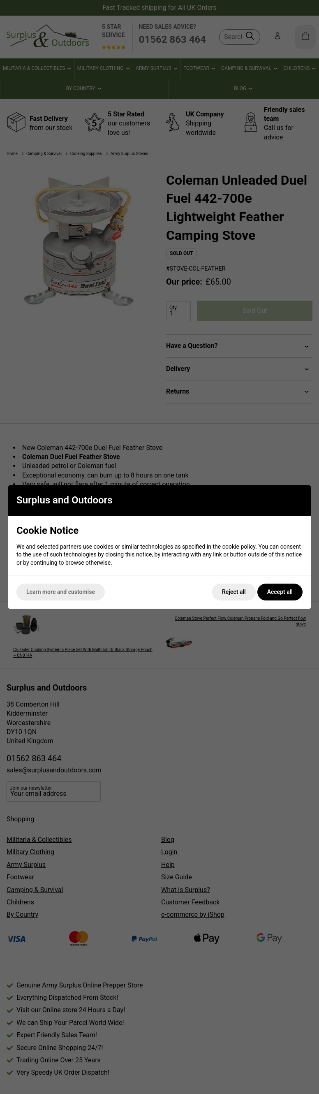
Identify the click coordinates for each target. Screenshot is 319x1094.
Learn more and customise (60, 592)
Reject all (234, 592)
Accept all (280, 592)
